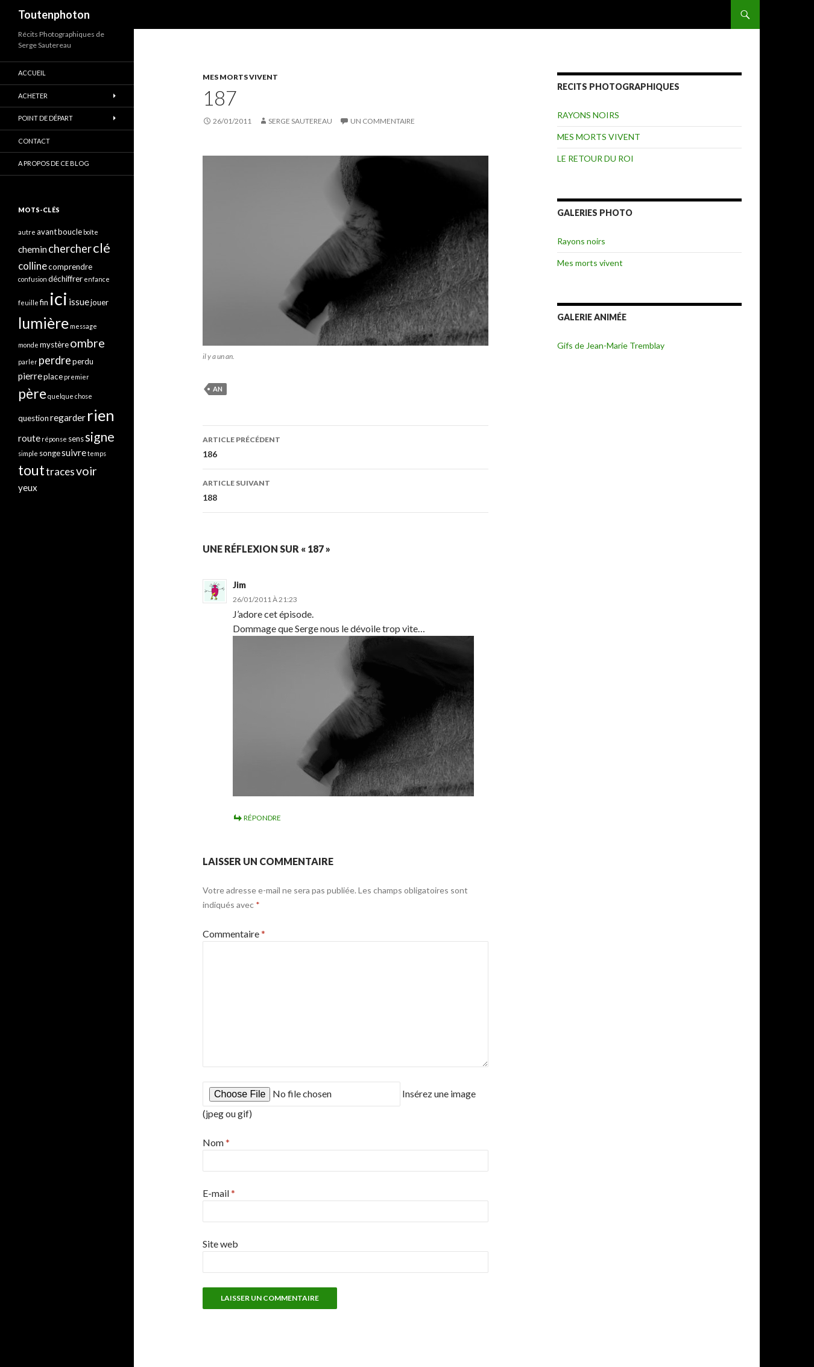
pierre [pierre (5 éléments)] (30, 375)
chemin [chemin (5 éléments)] (32, 249)
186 (345, 446)
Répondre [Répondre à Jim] (262, 817)
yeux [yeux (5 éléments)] (27, 487)
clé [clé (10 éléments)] (101, 247)
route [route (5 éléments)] (29, 438)
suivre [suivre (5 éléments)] (74, 452)
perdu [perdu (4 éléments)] (82, 361)
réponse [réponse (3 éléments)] (54, 439)
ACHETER (33, 96)
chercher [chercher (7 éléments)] (70, 248)
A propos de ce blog (53, 163)
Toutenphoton (54, 14)
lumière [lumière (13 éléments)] (43, 323)
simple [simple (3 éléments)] (28, 453)
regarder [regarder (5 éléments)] (68, 417)
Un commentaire (382, 120)
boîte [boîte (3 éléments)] (90, 232)
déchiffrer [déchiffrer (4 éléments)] (65, 279)
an (217, 389)
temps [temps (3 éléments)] (96, 453)
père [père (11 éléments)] (32, 393)
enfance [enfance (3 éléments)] (97, 279)
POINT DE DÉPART (45, 118)
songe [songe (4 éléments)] (49, 453)
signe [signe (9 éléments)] (100, 436)
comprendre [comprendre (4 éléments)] (70, 266)
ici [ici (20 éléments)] (58, 298)
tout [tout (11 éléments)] (31, 469)
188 (345, 489)
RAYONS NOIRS (588, 115)
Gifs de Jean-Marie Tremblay (610, 345)
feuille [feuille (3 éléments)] (28, 302)
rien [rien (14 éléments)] (101, 415)
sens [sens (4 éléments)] (76, 438)
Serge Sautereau (300, 120)
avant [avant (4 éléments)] (47, 231)
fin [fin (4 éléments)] (44, 302)
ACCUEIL (32, 73)
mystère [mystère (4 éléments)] (54, 344)
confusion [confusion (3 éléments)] (32, 279)
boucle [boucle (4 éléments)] (70, 231)
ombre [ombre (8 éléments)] (87, 343)
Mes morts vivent (590, 263)
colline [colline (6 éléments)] (32, 265)
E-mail (219, 1193)
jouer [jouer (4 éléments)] (99, 302)
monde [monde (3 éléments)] (28, 345)
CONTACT (34, 141)
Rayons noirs (581, 241)
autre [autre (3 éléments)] (27, 232)
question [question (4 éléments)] (33, 418)
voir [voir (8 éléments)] (86, 471)
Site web (220, 1243)
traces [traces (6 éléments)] (60, 471)
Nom (216, 1142)
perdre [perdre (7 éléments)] (55, 360)
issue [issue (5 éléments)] (79, 301)
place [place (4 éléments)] (53, 376)
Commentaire (234, 933)
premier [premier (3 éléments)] (76, 377)
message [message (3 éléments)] (83, 326)
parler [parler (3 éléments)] (27, 362)
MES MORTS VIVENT (240, 76)
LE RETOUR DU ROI (595, 158)
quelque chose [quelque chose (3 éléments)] (70, 396)
